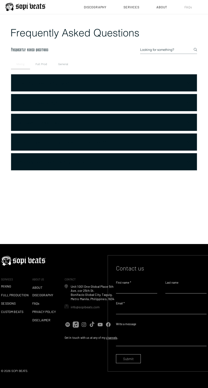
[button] (131, 7)
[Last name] (184, 289)
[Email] (160, 310)
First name (123, 282)
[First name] (135, 289)
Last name (171, 282)
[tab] (20, 64)
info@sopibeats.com (85, 307)
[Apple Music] (76, 325)
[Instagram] (84, 325)
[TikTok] (92, 325)
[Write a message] (161, 336)
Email (120, 303)
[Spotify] (68, 325)
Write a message (126, 324)
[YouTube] (100, 325)
